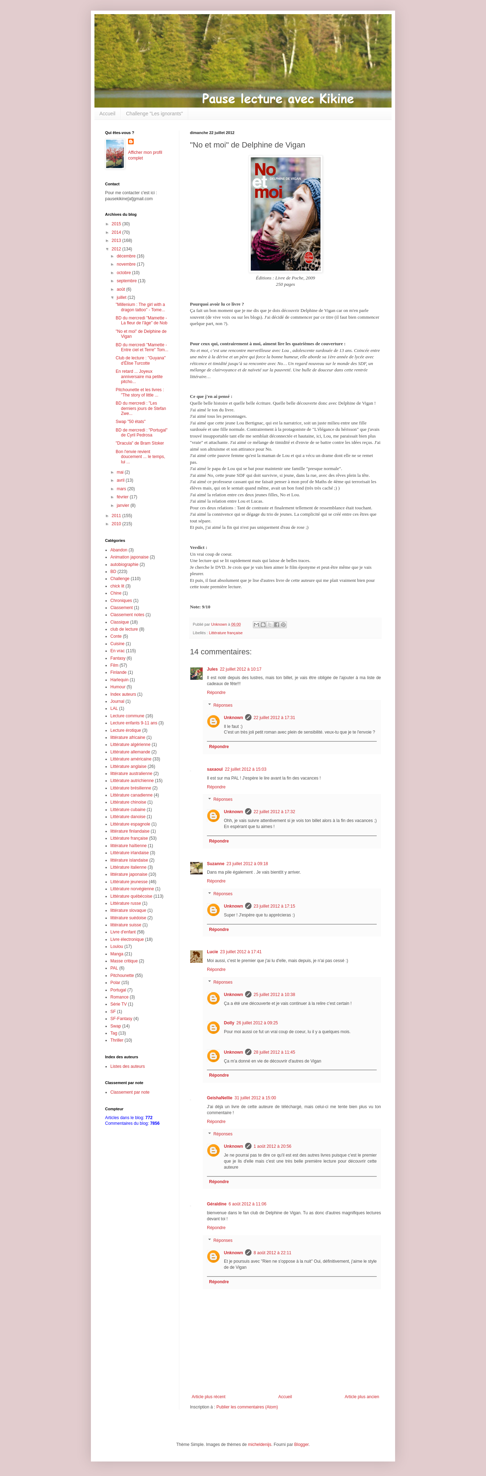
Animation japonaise (129, 557)
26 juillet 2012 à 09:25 (257, 1022)
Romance (119, 997)
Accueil (107, 113)
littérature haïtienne (128, 845)
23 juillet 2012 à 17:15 (274, 906)
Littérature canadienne (131, 795)
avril (121, 480)
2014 (117, 232)
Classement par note (130, 1092)
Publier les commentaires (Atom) (247, 1407)
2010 (117, 523)
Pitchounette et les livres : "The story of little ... (140, 392)
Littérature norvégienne (132, 888)
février (123, 496)
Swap (115, 1026)
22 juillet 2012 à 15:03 (245, 769)
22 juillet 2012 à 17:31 (274, 717)
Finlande (118, 672)
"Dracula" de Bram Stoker (140, 443)
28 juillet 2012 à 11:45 (274, 1052)
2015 (117, 223)
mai (121, 472)
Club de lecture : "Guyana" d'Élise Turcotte (141, 360)
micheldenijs (259, 1444)
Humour (118, 686)
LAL (114, 708)
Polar (115, 982)
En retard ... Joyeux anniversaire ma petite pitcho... (139, 376)
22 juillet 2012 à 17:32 (274, 811)
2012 (117, 249)
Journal (117, 701)
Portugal (118, 990)
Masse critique (124, 961)
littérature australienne (131, 773)
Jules (212, 669)
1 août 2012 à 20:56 (272, 1146)
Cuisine (117, 643)
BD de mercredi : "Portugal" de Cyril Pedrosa (142, 433)
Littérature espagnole (130, 824)
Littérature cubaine (127, 809)
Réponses (222, 705)
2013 (117, 240)
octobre (124, 272)
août (121, 289)
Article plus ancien (362, 1396)
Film (114, 665)
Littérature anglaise (128, 766)
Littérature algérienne (130, 744)
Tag (113, 1033)
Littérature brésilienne (130, 788)
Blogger (301, 1444)
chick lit (117, 586)
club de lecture (124, 629)
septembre (127, 280)
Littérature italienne (128, 867)
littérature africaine (127, 737)
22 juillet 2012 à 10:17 (240, 669)
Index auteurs (123, 694)
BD (113, 571)
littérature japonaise (128, 874)
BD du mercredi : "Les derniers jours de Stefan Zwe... (141, 408)
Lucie (212, 951)
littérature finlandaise (130, 831)
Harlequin (119, 679)
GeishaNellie (219, 1097)
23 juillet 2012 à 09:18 (247, 863)
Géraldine (216, 1204)
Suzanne (215, 863)
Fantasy (118, 658)
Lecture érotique (125, 730)
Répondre (216, 692)
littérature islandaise (129, 860)
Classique (119, 622)
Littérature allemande (130, 751)
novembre (127, 264)
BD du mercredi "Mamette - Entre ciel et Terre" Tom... (142, 347)
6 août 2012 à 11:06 (247, 1204)
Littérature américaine (130, 759)
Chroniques (121, 600)
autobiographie (124, 564)
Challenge (119, 578)
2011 (117, 515)
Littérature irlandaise (129, 852)
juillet (122, 297)
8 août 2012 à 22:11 (272, 1252)
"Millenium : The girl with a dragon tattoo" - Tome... (140, 307)
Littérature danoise (127, 816)
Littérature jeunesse (128, 881)
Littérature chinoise (128, 802)
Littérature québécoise (131, 896)
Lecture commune (127, 715)
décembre (127, 256)
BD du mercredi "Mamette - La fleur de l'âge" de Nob (141, 320)
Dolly (229, 1022)
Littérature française (226, 633)
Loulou (116, 946)
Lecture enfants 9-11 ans (133, 722)
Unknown (233, 717)
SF (113, 1011)
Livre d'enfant (123, 932)
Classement (121, 607)
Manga (116, 953)
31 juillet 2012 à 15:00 (255, 1097)
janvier (124, 505)
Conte (116, 636)
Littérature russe (125, 903)
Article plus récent (208, 1396)
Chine (115, 593)
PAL (114, 968)
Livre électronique (127, 939)
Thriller (116, 1040)
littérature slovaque (128, 910)
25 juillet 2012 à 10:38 (274, 994)
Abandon (118, 550)
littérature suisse (125, 924)
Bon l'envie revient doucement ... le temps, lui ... (140, 456)
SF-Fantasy (121, 1018)
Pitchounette (122, 975)
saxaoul (215, 769)
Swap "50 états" (131, 421)
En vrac (117, 650)
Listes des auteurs (127, 1066)
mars (122, 488)
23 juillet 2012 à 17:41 (240, 951)
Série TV (118, 1004)
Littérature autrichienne (132, 780)
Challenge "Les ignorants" (154, 113)
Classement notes (127, 614)
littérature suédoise (128, 917)
